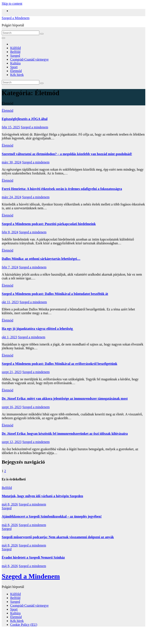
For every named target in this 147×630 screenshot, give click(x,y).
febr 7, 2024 (10, 267)
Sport (14, 67)
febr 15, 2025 (11, 127)
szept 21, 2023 (11, 372)
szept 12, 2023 (11, 442)
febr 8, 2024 (10, 232)
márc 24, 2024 (11, 197)
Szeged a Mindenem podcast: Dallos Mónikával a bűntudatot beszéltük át (55, 294)
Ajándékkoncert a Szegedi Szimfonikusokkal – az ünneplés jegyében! (52, 516)
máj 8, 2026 (10, 504)
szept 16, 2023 (11, 407)
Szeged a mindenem (34, 127)
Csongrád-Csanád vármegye (29, 59)
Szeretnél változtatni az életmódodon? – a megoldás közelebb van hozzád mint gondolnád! (67, 154)
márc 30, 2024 (11, 162)
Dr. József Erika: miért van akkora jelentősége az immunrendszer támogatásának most (65, 398)
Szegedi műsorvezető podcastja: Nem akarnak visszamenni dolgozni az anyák (58, 537)
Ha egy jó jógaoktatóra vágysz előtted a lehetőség (38, 328)
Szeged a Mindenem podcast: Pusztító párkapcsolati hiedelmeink (49, 224)
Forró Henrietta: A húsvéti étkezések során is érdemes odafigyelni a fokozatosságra (62, 189)
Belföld (15, 52)
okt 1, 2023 (9, 337)
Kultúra (15, 63)
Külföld (15, 48)
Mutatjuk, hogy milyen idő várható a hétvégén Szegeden (42, 496)
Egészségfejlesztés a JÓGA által (25, 119)
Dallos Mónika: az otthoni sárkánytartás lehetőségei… (41, 258)
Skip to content (12, 3)
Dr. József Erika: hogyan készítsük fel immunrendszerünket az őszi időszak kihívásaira (65, 433)
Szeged (15, 55)
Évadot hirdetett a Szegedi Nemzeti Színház (33, 557)
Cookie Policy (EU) (23, 624)
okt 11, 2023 (10, 302)
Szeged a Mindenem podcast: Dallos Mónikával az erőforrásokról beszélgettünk (59, 363)
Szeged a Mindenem (16, 18)
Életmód (16, 71)
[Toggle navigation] (3, 38)
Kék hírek (17, 74)
